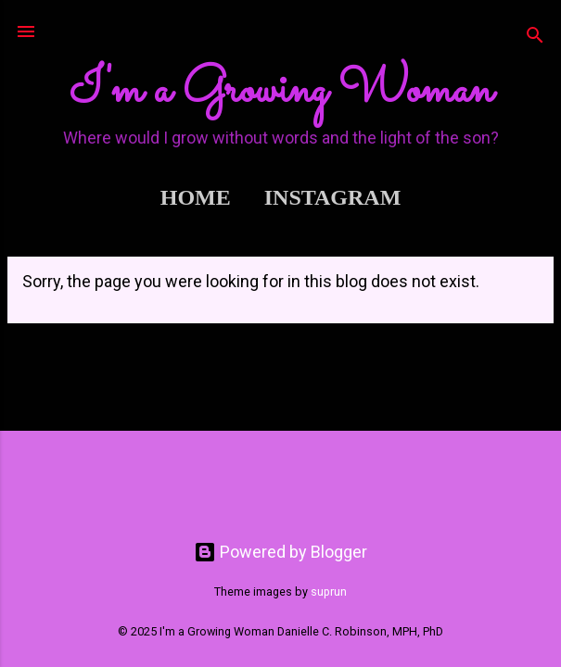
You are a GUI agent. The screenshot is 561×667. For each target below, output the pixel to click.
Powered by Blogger (280, 551)
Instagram (333, 197)
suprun (329, 591)
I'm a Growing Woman (281, 91)
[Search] (535, 37)
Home (195, 197)
